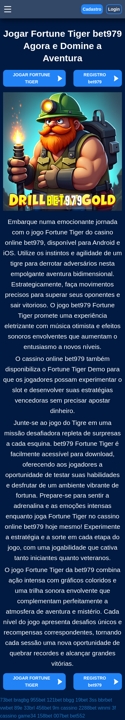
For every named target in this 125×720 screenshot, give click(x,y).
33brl (29, 708)
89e (18, 708)
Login (114, 9)
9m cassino (65, 708)
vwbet (6, 708)
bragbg (21, 700)
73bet (6, 700)
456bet (43, 708)
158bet (44, 715)
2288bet (87, 708)
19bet (82, 700)
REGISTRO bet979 (101, 78)
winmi (104, 708)
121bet (54, 700)
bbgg (68, 700)
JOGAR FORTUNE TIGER (38, 78)
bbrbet (105, 700)
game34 (27, 715)
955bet (37, 700)
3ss (93, 700)
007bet (60, 715)
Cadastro (92, 9)
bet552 (77, 715)
